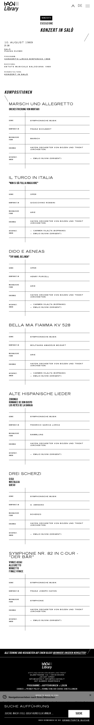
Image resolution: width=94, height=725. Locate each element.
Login (64, 686)
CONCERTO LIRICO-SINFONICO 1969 (27, 59)
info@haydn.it (36, 679)
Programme (33, 686)
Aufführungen (50, 686)
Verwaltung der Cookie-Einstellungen (59, 689)
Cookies (20, 689)
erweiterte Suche (76, 720)
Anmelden (72, 6)
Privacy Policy (33, 689)
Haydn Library (11, 7)
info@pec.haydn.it (55, 679)
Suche (79, 713)
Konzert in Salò (16, 74)
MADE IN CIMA (52, 695)
